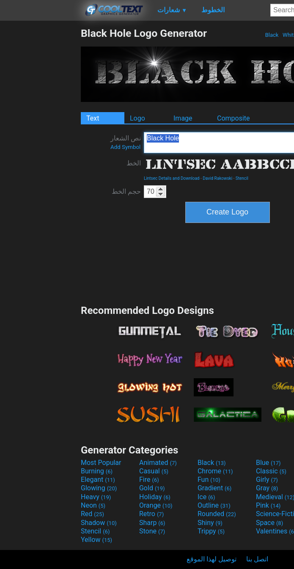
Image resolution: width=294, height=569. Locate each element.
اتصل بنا (257, 559)
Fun (209, 480)
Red (92, 514)
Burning (97, 471)
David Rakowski (217, 178)
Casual (153, 471)
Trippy (211, 531)
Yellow (96, 540)
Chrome (215, 471)
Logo (137, 118)
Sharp (152, 523)
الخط (133, 163)
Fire (149, 480)
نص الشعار (125, 142)
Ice (206, 497)
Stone (152, 531)
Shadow (99, 523)
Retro (151, 514)
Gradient (214, 488)
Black (272, 35)
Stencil (242, 178)
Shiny (210, 523)
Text (92, 118)
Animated (158, 463)
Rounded (217, 514)
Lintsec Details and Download (171, 178)
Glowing (99, 488)
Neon (93, 505)
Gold (152, 488)
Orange (156, 505)
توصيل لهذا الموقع (211, 559)
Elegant (98, 480)
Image (182, 118)
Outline (214, 505)
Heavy (96, 497)
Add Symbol (125, 147)
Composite (233, 118)
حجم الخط (126, 191)
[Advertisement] (40, 154)
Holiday (154, 497)
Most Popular (101, 463)
